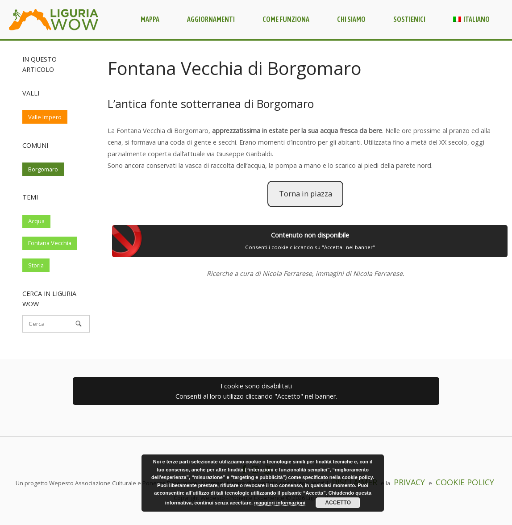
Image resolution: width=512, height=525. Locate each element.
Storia (36, 265)
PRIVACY (409, 482)
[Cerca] (56, 324)
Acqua (36, 221)
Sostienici (409, 19)
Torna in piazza (305, 194)
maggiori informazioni (279, 502)
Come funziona (285, 19)
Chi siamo (351, 19)
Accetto (338, 503)
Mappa (150, 19)
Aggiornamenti (211, 19)
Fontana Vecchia (49, 243)
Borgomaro (43, 169)
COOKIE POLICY (465, 482)
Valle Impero (45, 117)
